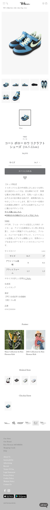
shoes (25, 8)
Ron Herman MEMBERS (12, 445)
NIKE (7, 221)
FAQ (5, 451)
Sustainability (8, 460)
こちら (28, 279)
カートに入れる (25, 171)
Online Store (10, 8)
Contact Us (7, 484)
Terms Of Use (8, 469)
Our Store (7, 439)
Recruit (6, 466)
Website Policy (8, 481)
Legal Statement (9, 472)
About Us (6, 457)
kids (15, 8)
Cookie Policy (8, 478)
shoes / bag (20, 8)
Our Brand (7, 442)
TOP (4, 8)
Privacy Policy (8, 475)
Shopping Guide (9, 448)
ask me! (43, 505)
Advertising (7, 463)
